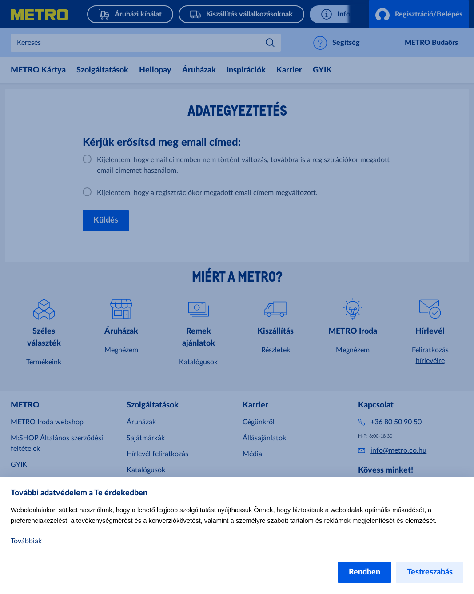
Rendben (364, 572)
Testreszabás (430, 572)
